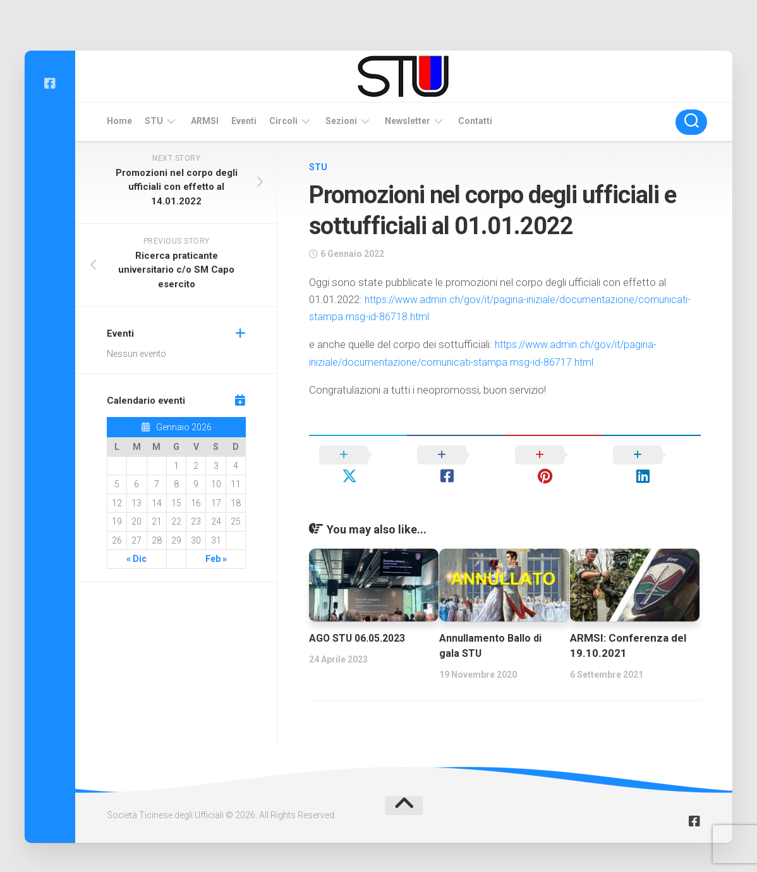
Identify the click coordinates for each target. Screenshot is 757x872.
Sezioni (341, 121)
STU (154, 121)
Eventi (244, 121)
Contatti (475, 121)
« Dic (136, 559)
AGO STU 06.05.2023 (361, 617)
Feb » (216, 559)
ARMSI (205, 121)
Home (119, 121)
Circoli (283, 121)
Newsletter (407, 121)
